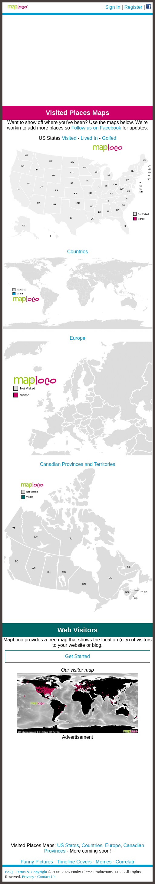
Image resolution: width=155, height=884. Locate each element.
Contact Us (46, 876)
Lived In (89, 138)
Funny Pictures (37, 861)
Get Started (77, 656)
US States (68, 845)
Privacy (28, 876)
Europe (113, 845)
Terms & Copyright (31, 871)
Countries (92, 845)
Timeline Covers (74, 861)
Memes (103, 861)
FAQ (9, 871)
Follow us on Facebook (96, 127)
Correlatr (125, 861)
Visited (69, 138)
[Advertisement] (77, 60)
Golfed (109, 138)
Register (133, 7)
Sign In (112, 7)
